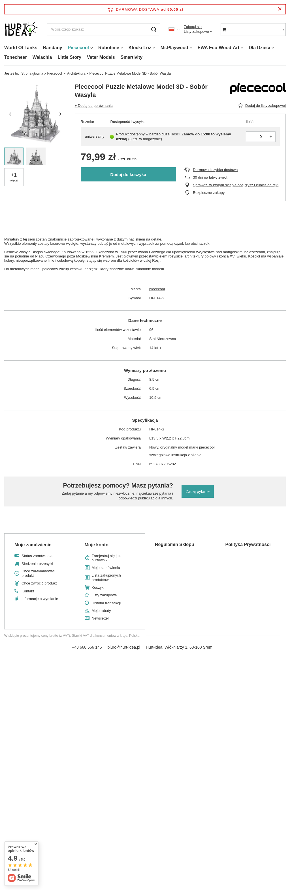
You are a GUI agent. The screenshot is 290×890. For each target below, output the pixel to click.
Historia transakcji (106, 603)
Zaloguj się (193, 27)
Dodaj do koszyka (128, 174)
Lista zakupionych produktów (106, 577)
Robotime (108, 47)
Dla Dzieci (259, 47)
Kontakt (28, 591)
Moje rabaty (101, 611)
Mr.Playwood (174, 47)
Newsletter (100, 618)
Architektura (76, 73)
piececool (157, 289)
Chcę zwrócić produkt (39, 583)
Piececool (78, 47)
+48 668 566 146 (87, 647)
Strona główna (32, 73)
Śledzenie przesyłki (37, 564)
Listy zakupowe (196, 31)
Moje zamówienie (33, 544)
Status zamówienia (37, 556)
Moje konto (96, 544)
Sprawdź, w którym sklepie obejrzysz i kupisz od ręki (235, 185)
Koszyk (98, 587)
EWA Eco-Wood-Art (219, 47)
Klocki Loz (140, 47)
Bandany (52, 47)
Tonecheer (15, 57)
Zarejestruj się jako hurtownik (107, 558)
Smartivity (131, 57)
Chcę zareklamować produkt (38, 573)
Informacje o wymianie (40, 599)
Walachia (42, 57)
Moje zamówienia (106, 568)
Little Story (70, 57)
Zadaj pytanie (198, 491)
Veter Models (101, 57)
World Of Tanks (20, 47)
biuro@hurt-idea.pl (124, 647)
